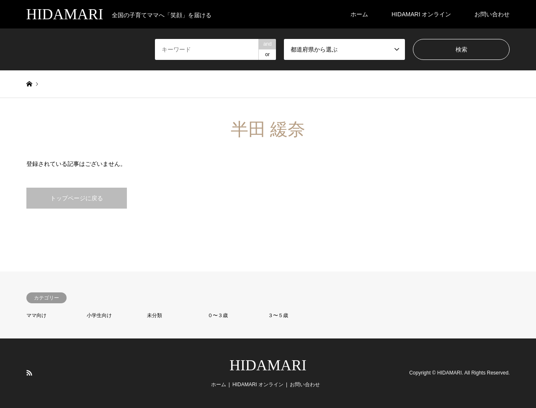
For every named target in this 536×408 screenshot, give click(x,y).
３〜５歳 (278, 315)
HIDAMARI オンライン (421, 14)
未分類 (154, 315)
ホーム (359, 14)
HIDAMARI (268, 365)
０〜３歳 (218, 315)
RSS (29, 373)
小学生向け (99, 315)
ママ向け (36, 315)
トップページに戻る (76, 198)
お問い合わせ (492, 14)
